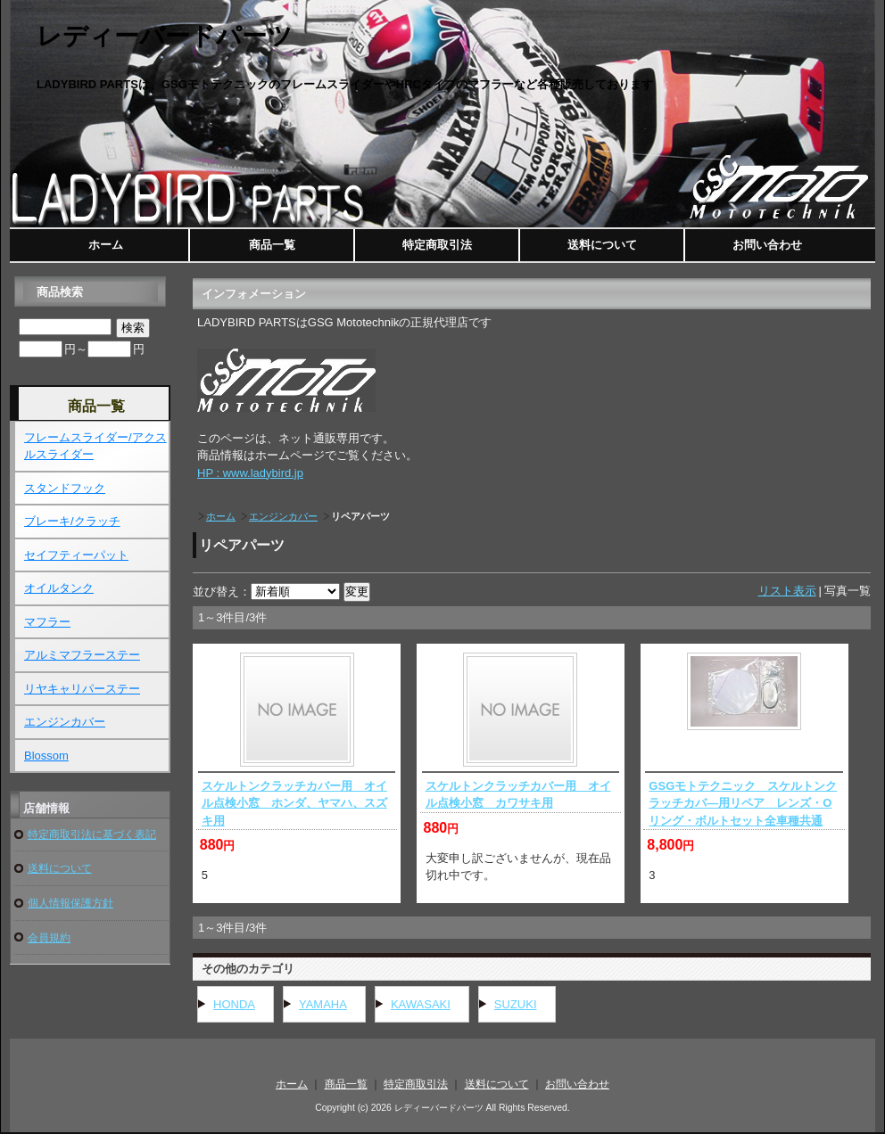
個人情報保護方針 (70, 902)
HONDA (234, 1004)
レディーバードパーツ (165, 36)
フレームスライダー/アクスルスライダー (95, 446)
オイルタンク (59, 588)
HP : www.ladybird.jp (250, 473)
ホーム (105, 244)
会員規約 (49, 937)
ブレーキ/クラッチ (72, 521)
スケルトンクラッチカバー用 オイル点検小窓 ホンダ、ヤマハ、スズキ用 (294, 803)
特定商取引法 (437, 244)
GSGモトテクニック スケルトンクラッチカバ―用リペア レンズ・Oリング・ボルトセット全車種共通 (743, 803)
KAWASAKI (421, 1004)
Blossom (46, 755)
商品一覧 (272, 244)
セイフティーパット (76, 555)
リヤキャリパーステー (82, 688)
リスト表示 (787, 590)
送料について (602, 244)
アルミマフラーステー (82, 655)
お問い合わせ (767, 244)
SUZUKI (515, 1004)
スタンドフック (64, 488)
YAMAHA (323, 1004)
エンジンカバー (283, 516)
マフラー (47, 622)
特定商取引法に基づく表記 (92, 834)
